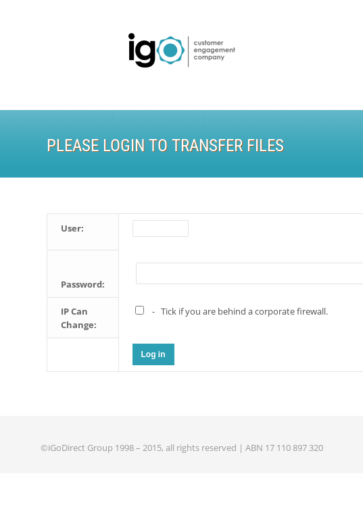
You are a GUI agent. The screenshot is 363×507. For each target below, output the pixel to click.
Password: (83, 284)
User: (72, 228)
